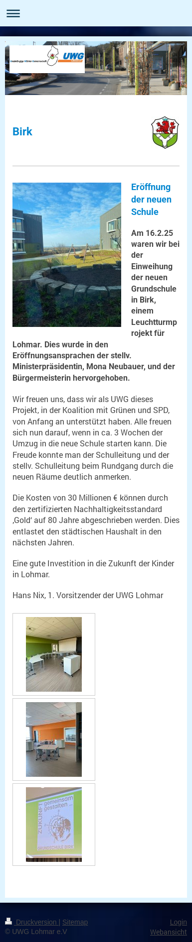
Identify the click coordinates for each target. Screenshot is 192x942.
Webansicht (168, 932)
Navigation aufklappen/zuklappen (96, 13)
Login (178, 922)
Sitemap (75, 922)
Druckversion (31, 922)
